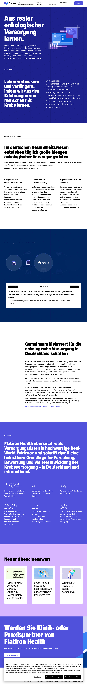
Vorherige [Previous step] (13, 286)
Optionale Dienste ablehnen (72, 677)
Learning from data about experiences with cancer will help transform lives (43, 589)
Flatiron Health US (78, 681)
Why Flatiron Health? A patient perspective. (68, 587)
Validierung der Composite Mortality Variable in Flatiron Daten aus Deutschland (15, 591)
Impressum (40, 681)
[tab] (40, 286)
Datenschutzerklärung (42, 672)
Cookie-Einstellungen (28, 681)
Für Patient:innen (52, 3)
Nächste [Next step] (74, 286)
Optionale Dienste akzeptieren (54, 677)
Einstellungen (37, 677)
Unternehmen (64, 3)
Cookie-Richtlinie (55, 672)
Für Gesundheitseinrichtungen (26, 3)
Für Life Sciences (39, 3)
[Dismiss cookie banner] (80, 661)
